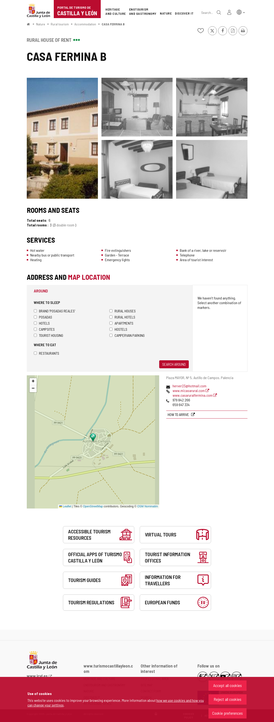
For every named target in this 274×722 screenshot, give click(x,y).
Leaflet (65, 506)
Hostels (118, 329)
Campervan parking (127, 335)
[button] (241, 12)
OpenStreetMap (93, 506)
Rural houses (122, 311)
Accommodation (85, 24)
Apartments (121, 323)
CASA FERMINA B (113, 24)
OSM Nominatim (147, 506)
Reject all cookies (227, 699)
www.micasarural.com (191, 390)
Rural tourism (60, 24)
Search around (174, 364)
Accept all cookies (227, 685)
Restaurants (46, 353)
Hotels (42, 323)
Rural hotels (122, 317)
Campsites (44, 329)
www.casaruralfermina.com (195, 395)
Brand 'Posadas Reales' (54, 311)
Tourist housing (48, 335)
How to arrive (179, 414)
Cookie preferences (227, 713)
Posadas (43, 317)
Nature (40, 24)
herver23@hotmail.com (189, 386)
